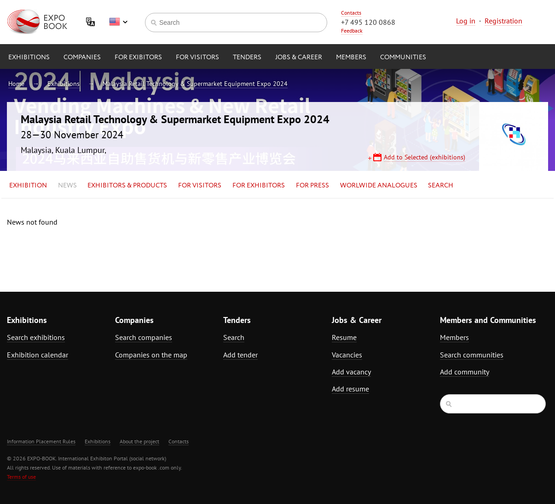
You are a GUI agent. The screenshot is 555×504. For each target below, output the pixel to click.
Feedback (352, 30)
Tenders (247, 57)
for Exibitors (138, 57)
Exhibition (28, 185)
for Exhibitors (258, 185)
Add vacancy (351, 371)
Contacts (351, 12)
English (118, 22)
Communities (403, 57)
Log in (465, 20)
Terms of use (21, 476)
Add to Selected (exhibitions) (424, 157)
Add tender (240, 354)
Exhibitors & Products (127, 185)
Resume (344, 337)
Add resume (350, 388)
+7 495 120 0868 (368, 22)
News (67, 185)
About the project (139, 441)
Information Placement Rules (41, 441)
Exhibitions (29, 57)
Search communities (471, 354)
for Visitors (197, 57)
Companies (82, 57)
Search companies (143, 337)
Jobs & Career (298, 57)
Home (16, 83)
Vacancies (347, 354)
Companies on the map (151, 354)
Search (440, 185)
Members (351, 57)
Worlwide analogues (378, 185)
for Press (312, 185)
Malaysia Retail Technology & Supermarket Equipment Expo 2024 (195, 83)
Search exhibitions (36, 337)
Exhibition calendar (37, 354)
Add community (464, 371)
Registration (503, 20)
